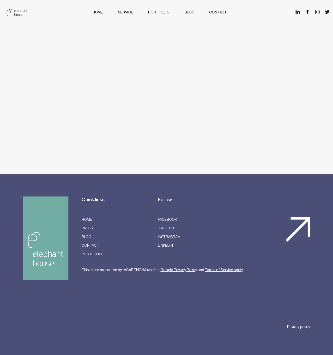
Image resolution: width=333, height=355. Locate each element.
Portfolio (92, 254)
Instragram (169, 236)
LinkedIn (165, 245)
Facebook (167, 219)
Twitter (166, 228)
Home (87, 219)
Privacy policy (298, 326)
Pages (87, 228)
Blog (86, 236)
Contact (90, 245)
